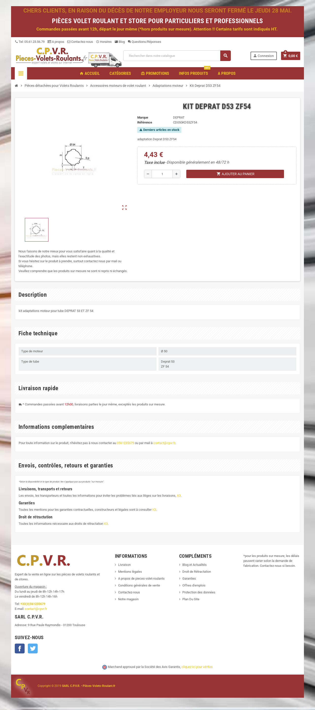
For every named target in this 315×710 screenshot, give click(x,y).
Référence (144, 122)
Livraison (124, 565)
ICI (179, 495)
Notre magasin (128, 599)
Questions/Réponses (144, 42)
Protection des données (198, 592)
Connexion (263, 56)
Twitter (33, 648)
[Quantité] (162, 174)
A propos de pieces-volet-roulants (141, 578)
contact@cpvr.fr (164, 443)
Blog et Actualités (194, 565)
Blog (120, 42)
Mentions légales (130, 571)
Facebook (20, 648)
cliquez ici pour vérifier (197, 667)
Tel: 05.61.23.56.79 (30, 42)
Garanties (189, 578)
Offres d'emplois (193, 585)
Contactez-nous (80, 42)
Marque (142, 117)
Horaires (104, 42)
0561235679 (125, 443)
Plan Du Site (190, 599)
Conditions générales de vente (139, 585)
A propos (55, 42)
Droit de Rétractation (196, 571)
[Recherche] (177, 55)
